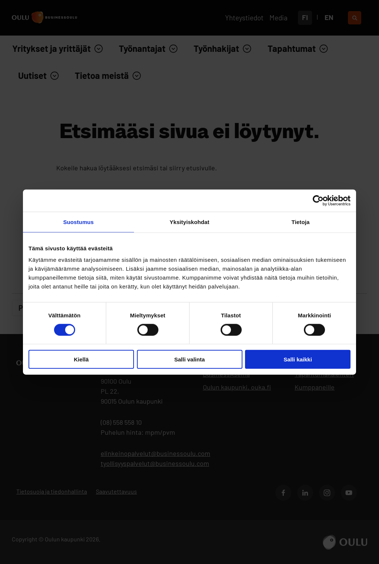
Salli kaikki (298, 359)
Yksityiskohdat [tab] (189, 221)
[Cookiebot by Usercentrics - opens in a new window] (318, 200)
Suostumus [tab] (78, 221)
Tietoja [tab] (301, 221)
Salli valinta (189, 359)
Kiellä (81, 359)
